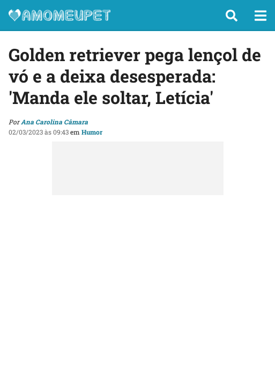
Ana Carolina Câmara (54, 121)
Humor (91, 132)
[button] (231, 16)
